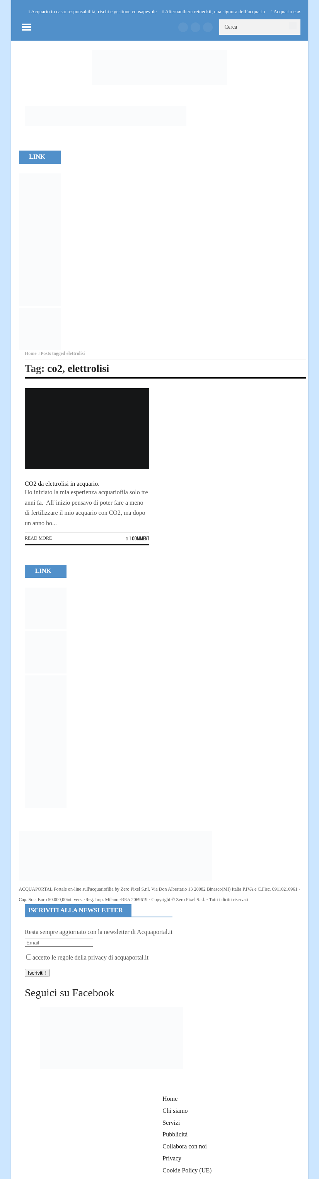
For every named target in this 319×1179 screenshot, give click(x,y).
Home (31, 353)
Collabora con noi (184, 1146)
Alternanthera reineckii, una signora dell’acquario (215, 11)
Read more (38, 538)
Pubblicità (175, 1134)
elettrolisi (88, 368)
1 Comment (137, 538)
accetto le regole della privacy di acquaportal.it (87, 957)
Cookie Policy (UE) (187, 1170)
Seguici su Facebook (69, 993)
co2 (54, 368)
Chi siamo (175, 1110)
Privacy (171, 1158)
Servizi (171, 1122)
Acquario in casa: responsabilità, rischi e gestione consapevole (94, 11)
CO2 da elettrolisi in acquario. (62, 483)
